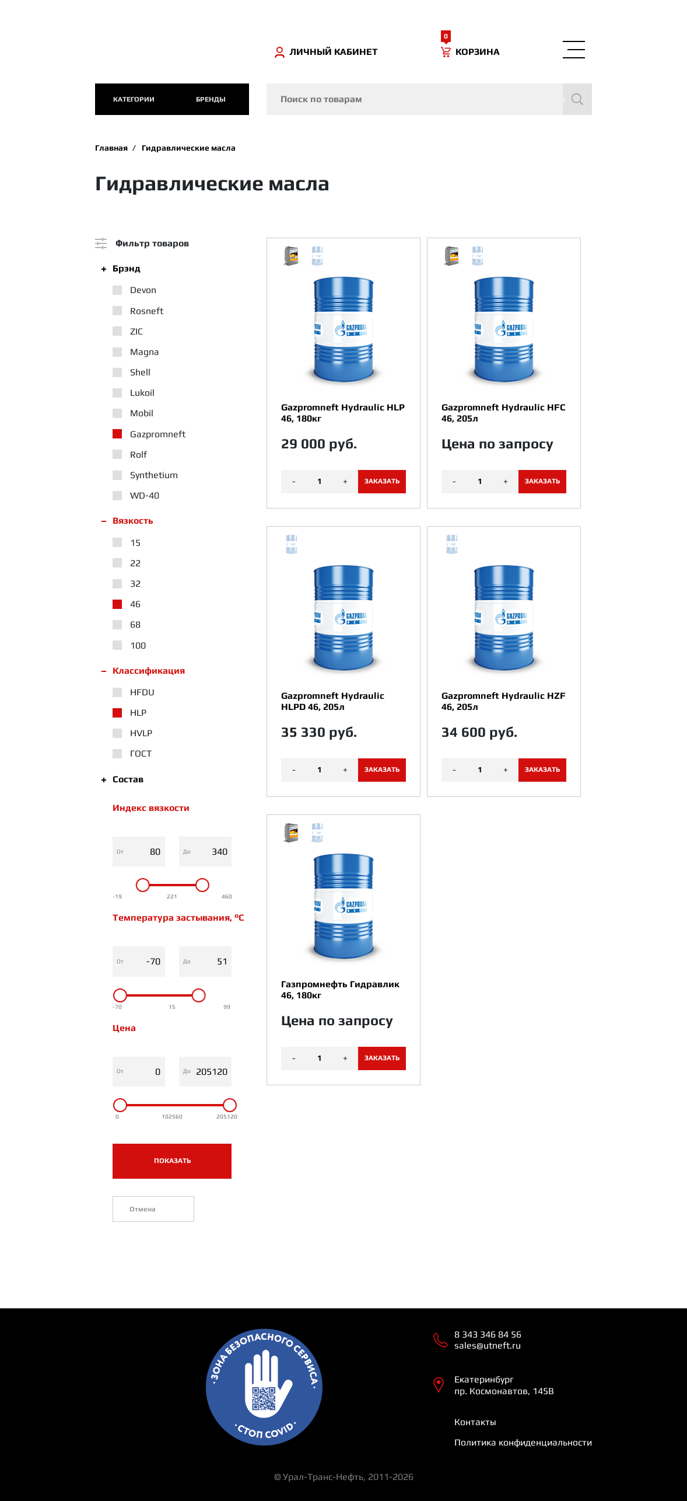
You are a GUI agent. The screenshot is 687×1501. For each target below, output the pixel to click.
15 (135, 542)
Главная (111, 147)
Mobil (141, 413)
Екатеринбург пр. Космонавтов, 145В (504, 1385)
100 (138, 645)
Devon (143, 289)
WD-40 (144, 495)
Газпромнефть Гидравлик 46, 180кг (340, 989)
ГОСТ (141, 753)
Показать (172, 1161)
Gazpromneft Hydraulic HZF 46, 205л (503, 701)
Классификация (149, 670)
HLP (138, 712)
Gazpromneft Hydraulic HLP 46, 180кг (343, 413)
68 (135, 624)
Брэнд (127, 268)
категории (134, 99)
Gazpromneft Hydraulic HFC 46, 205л (503, 413)
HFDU (142, 692)
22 (135, 563)
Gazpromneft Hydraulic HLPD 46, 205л (332, 701)
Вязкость (133, 520)
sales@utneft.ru (487, 1345)
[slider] (143, 885)
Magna (144, 351)
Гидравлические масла (189, 147)
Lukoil (142, 392)
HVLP (141, 733)
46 (135, 604)
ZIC (136, 331)
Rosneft (146, 310)
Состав (128, 779)
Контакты (475, 1421)
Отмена (142, 1209)
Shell (140, 372)
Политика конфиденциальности (523, 1442)
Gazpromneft (157, 434)
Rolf (138, 454)
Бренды (211, 99)
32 (135, 583)
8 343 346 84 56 (487, 1334)
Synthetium (154, 474)
